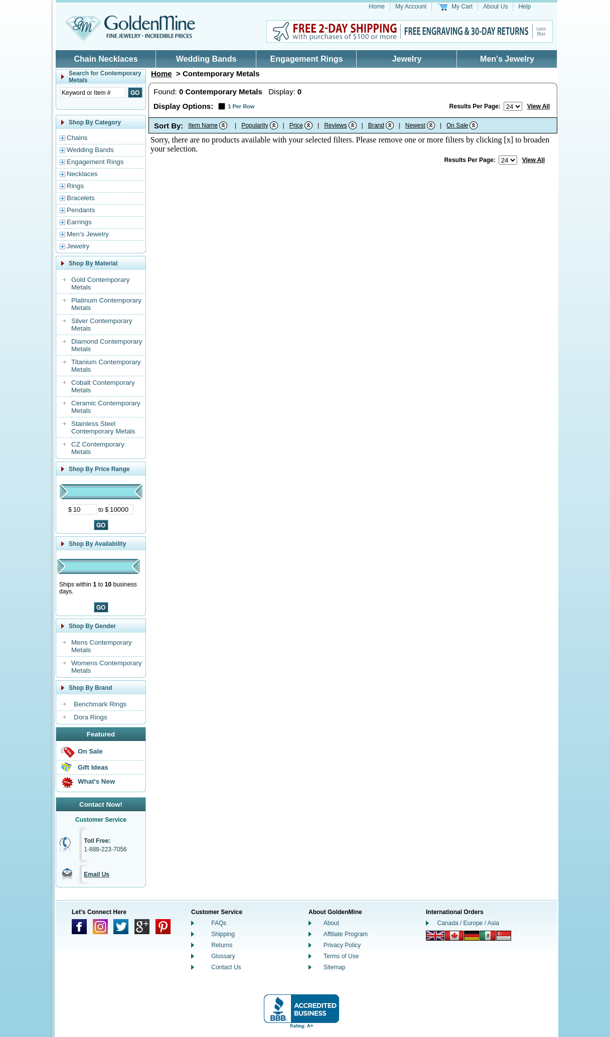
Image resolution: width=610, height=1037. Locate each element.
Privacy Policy (342, 945)
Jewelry (407, 59)
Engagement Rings (306, 59)
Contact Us (226, 967)
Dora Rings (90, 717)
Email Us (96, 874)
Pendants (81, 210)
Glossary (223, 956)
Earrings (79, 222)
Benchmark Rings (100, 704)
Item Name (203, 125)
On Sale (90, 751)
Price (296, 125)
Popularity (254, 125)
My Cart (462, 6)
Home (377, 6)
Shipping (223, 934)
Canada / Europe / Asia (468, 923)
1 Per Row (241, 106)
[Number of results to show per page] (513, 106)
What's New (96, 781)
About (331, 923)
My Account (410, 6)
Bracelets (81, 198)
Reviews (335, 125)
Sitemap (335, 967)
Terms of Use (341, 956)
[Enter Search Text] (92, 92)
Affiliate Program (346, 934)
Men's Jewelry (507, 59)
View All (538, 106)
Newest (415, 125)
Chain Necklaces (105, 59)
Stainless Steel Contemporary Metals (103, 427)
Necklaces (82, 174)
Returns (221, 945)
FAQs (218, 923)
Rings (75, 186)
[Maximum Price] (120, 509)
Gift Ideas (93, 767)
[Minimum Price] (84, 509)
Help (524, 6)
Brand (376, 125)
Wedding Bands (206, 59)
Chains (77, 137)
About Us (495, 6)
